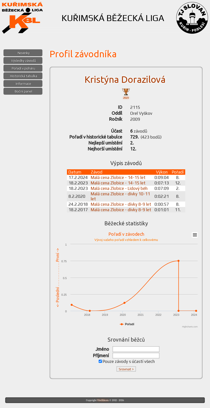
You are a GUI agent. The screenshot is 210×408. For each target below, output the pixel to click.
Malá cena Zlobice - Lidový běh (119, 188)
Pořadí (178, 172)
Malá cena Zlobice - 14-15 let (118, 177)
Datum (74, 172)
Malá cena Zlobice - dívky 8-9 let (121, 204)
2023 (126, 93)
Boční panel (23, 91)
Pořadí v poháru (23, 68)
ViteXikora (103, 400)
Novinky (24, 53)
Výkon (162, 172)
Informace (23, 84)
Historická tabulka (23, 76)
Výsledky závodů (23, 60)
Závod (96, 172)
